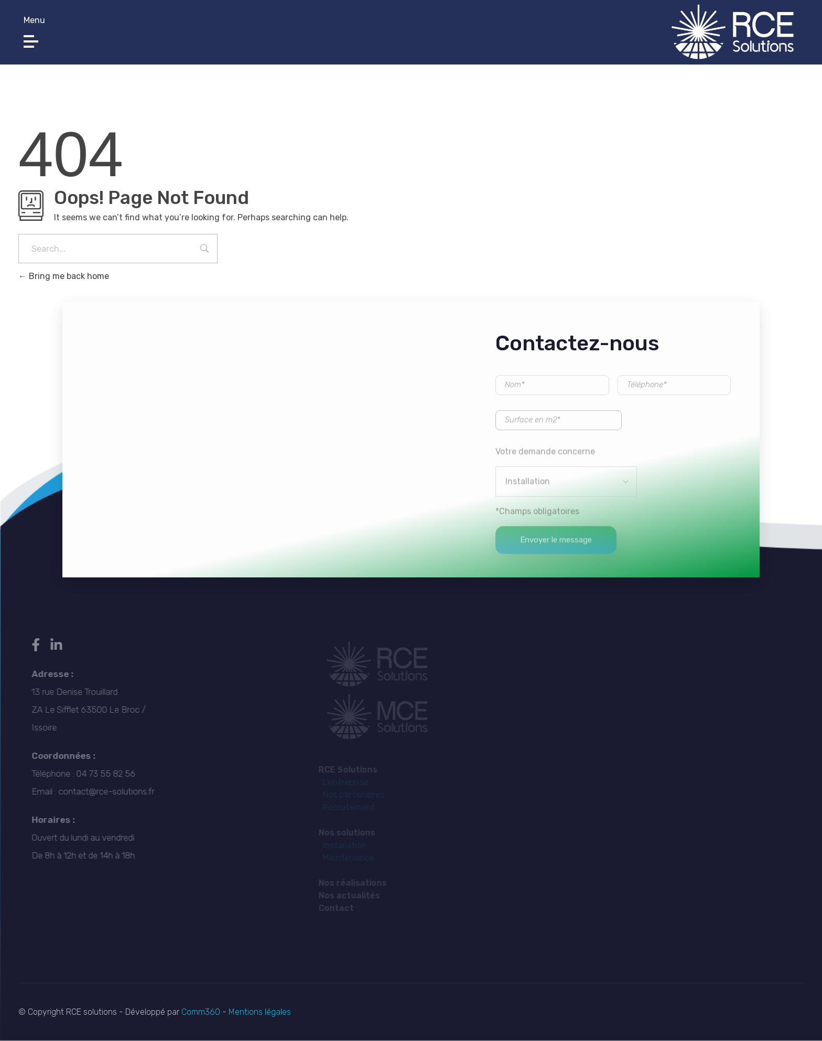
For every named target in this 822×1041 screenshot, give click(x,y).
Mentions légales (258, 1012)
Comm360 (201, 1012)
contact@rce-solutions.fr (428, 35)
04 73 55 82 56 (181, 35)
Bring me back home (63, 276)
